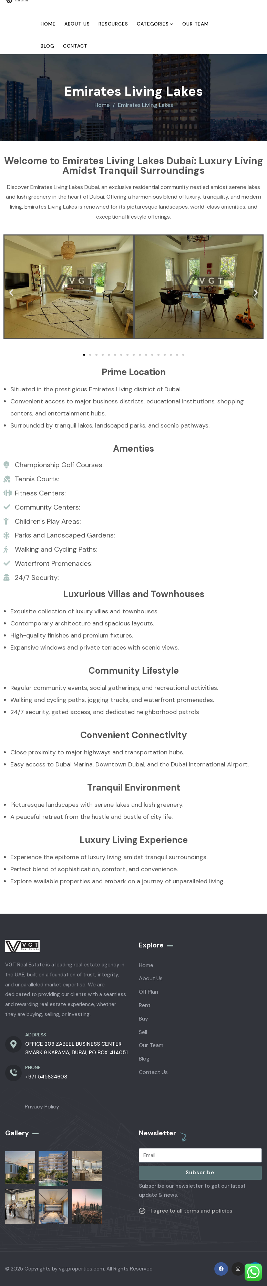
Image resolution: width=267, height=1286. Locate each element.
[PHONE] (13, 1073)
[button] (11, 292)
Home (102, 105)
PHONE (33, 1067)
